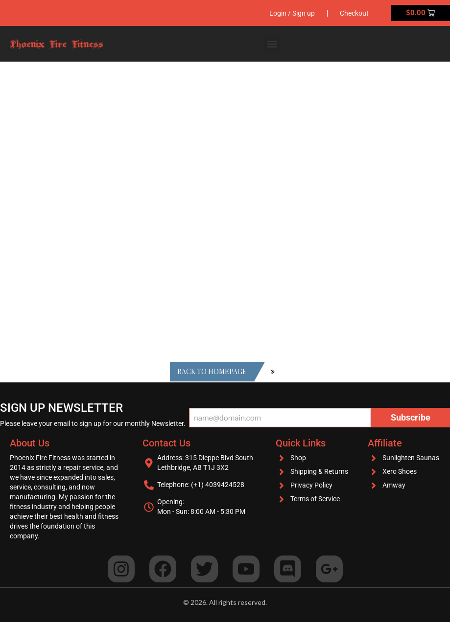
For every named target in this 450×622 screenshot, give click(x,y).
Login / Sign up (292, 13)
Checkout (354, 13)
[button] (272, 44)
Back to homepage (212, 371)
